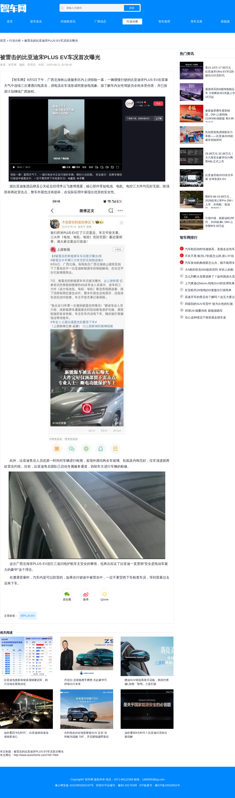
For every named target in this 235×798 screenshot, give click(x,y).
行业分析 (132, 21)
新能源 (225, 21)
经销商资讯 (68, 21)
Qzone (104, 599)
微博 (86, 599)
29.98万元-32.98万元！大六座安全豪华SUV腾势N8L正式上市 (219, 157)
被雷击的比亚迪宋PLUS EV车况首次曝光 (39, 751)
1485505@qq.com (153, 779)
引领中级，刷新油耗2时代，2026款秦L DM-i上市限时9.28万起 (219, 221)
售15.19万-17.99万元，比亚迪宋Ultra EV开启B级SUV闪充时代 (219, 71)
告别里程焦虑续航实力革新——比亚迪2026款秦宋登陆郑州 (219, 136)
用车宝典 (196, 21)
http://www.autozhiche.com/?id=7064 (36, 755)
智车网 (19, 80)
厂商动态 (100, 21)
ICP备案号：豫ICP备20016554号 (159, 785)
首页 (10, 21)
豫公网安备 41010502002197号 (74, 785)
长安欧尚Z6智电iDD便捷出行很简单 (208, 290)
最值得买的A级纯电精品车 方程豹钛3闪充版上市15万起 (220, 93)
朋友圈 (67, 599)
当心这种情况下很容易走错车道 (205, 317)
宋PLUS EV (28, 615)
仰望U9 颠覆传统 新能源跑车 (204, 310)
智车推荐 (164, 21)
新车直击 (36, 21)
